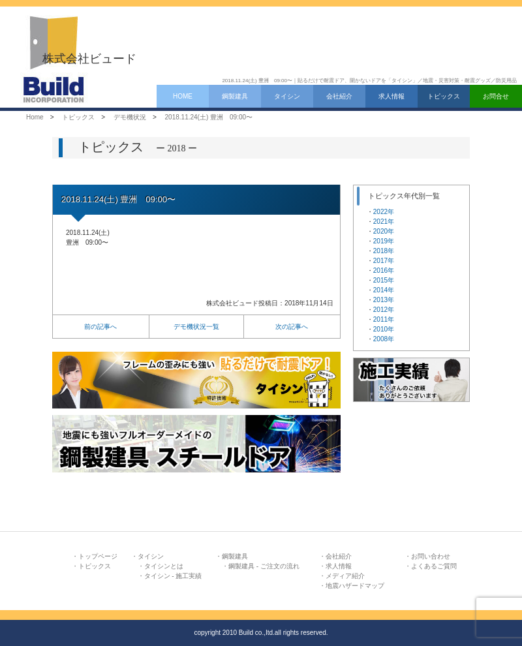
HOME (182, 96)
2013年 (383, 299)
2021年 (383, 221)
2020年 (383, 231)
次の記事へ (291, 326)
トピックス (443, 96)
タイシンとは (163, 566)
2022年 (383, 211)
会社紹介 (339, 96)
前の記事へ (100, 326)
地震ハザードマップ (355, 585)
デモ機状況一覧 (196, 326)
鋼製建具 (235, 96)
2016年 (383, 270)
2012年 (383, 309)
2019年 (383, 241)
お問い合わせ (430, 556)
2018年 (383, 250)
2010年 (383, 329)
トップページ (97, 556)
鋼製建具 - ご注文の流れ (263, 566)
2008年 (383, 339)
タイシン (287, 96)
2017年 (383, 260)
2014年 (383, 290)
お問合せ (496, 96)
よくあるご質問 (434, 566)
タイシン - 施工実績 (173, 575)
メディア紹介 (345, 575)
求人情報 (391, 96)
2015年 (383, 280)
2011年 (383, 319)
